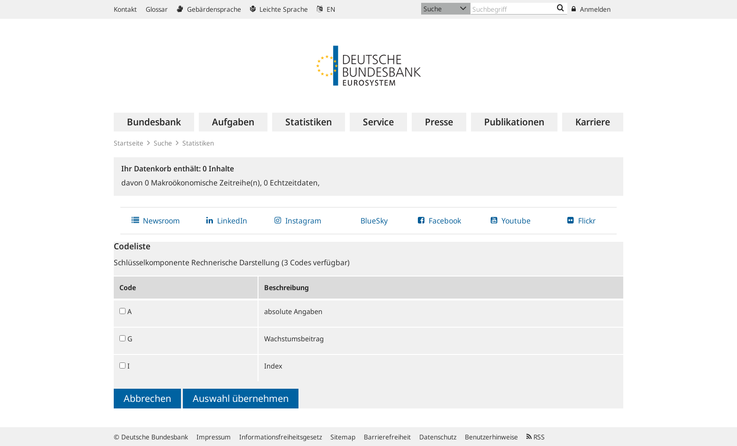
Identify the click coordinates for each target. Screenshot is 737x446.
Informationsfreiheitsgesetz (280, 436)
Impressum (213, 436)
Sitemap (342, 436)
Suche (163, 142)
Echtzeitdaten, (292, 182)
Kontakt (125, 9)
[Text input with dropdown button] (518, 9)
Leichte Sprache (279, 9)
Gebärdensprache (209, 9)
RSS (535, 436)
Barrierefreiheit (387, 436)
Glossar (157, 9)
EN (326, 9)
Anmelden (591, 9)
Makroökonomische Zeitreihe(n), (204, 182)
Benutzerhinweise (491, 436)
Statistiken (198, 142)
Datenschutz (437, 436)
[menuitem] (154, 122)
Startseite (128, 142)
